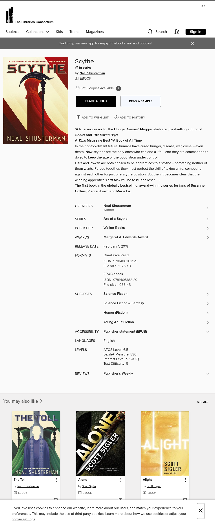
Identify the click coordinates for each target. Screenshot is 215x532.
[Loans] (176, 32)
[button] (156, 32)
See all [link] (202, 402)
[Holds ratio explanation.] (118, 88)
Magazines (95, 31)
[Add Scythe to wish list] (93, 117)
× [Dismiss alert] (192, 43)
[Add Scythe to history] (130, 117)
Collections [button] (37, 31)
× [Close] (200, 511)
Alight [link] (147, 480)
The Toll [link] (20, 480)
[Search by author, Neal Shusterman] (156, 208)
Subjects (12, 31)
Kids (59, 31)
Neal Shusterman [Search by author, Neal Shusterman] (92, 73)
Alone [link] (82, 480)
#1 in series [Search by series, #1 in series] (83, 68)
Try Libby (66, 43)
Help (202, 6)
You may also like (23, 401)
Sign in (195, 31)
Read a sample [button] (140, 101)
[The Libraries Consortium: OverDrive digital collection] (29, 15)
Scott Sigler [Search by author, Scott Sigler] (89, 486)
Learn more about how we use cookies (134, 514)
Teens (74, 31)
